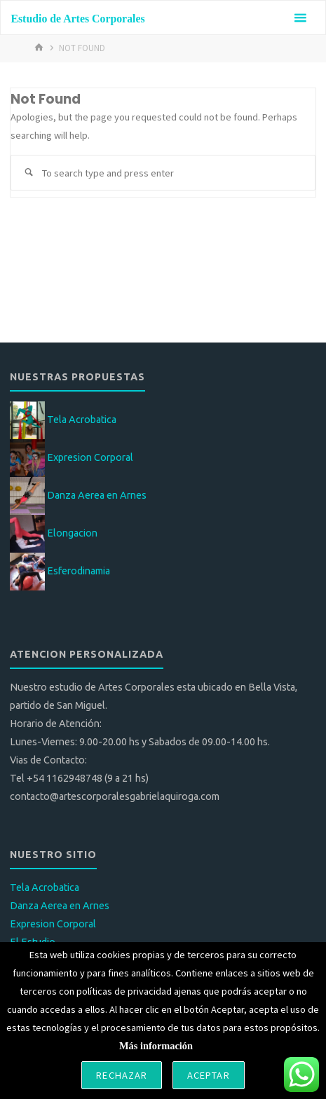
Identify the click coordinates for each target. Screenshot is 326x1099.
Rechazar (121, 1075)
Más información (156, 1045)
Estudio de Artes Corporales (77, 19)
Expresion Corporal (90, 457)
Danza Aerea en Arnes (97, 495)
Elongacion (72, 533)
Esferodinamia (78, 570)
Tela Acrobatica (81, 419)
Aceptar (208, 1075)
